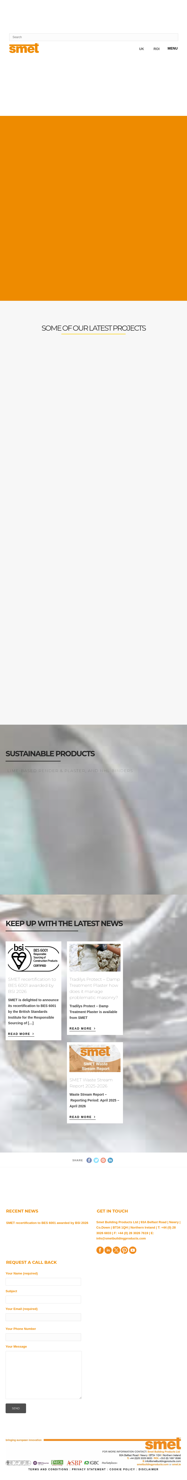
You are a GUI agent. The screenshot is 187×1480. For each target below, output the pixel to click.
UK (141, 49)
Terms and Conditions (48, 1469)
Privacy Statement (89, 1469)
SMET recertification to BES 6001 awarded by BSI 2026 (32, 985)
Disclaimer (149, 1469)
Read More (21, 1033)
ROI (156, 49)
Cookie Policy (122, 1469)
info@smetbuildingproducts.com (121, 1238)
